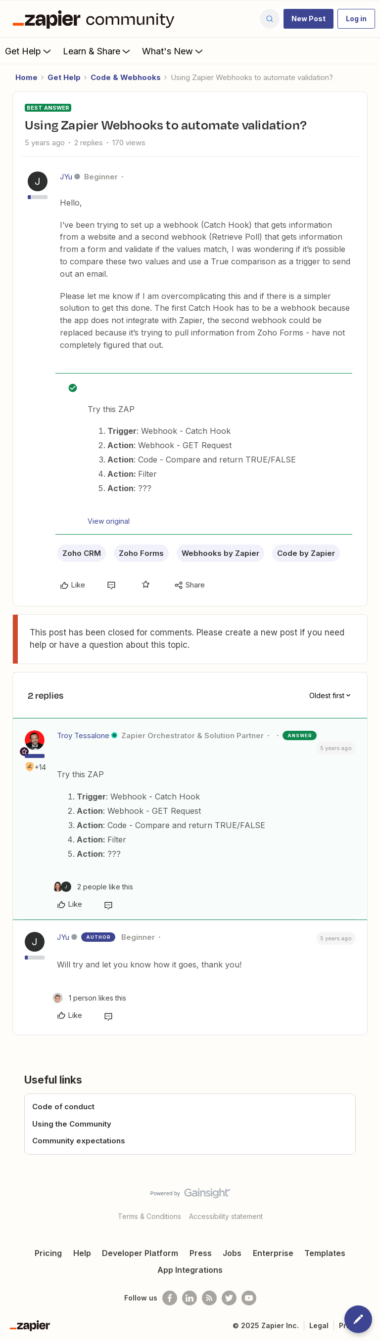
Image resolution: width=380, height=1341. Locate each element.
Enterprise (273, 1253)
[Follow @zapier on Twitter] (229, 1298)
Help (82, 1253)
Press (201, 1253)
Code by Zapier (306, 553)
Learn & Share (97, 51)
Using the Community (71, 1124)
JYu (66, 176)
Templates (324, 1253)
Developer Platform (140, 1253)
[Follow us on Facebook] (169, 1298)
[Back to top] (368, 1202)
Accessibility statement (226, 1216)
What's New (173, 51)
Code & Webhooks (126, 77)
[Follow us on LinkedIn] (189, 1298)
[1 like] (89, 998)
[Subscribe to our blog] (209, 1298)
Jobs (232, 1253)
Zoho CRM (81, 553)
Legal (319, 1325)
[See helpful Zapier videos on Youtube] (248, 1298)
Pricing (48, 1253)
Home (26, 77)
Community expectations (78, 1140)
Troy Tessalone (83, 735)
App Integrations (190, 1270)
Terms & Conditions (149, 1216)
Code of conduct (63, 1106)
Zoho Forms (141, 553)
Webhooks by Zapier (220, 553)
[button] (308, 19)
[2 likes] (92, 886)
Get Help (29, 51)
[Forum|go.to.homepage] (96, 19)
